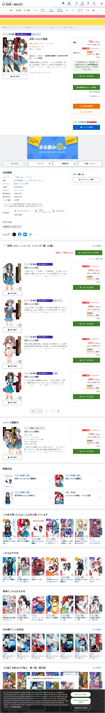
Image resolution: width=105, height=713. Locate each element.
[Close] (102, 701)
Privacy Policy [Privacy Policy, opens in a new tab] (16, 707)
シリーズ (43, 167)
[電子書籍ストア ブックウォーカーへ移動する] (10, 30)
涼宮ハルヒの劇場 (31, 435)
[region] (52, 701)
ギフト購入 (78, 177)
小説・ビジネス (43, 10)
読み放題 (18, 10)
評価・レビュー (90, 167)
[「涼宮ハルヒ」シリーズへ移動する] (55, 30)
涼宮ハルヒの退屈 (31, 307)
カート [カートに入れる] (86, 291)
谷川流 (35, 46)
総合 (11, 10)
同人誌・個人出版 (60, 10)
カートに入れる (86, 79)
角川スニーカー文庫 (21, 187)
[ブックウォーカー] (12, 3)
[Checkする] (26, 74)
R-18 (87, 10)
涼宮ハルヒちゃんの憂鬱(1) (38, 545)
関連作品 (69, 167)
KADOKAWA (18, 190)
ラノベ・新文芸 (51, 10)
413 (16, 203)
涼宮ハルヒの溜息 (31, 344)
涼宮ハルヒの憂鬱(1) (23, 544)
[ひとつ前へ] (40, 414)
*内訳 (98, 60)
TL (73, 10)
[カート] (88, 3)
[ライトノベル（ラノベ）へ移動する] (40, 30)
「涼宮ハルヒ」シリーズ (22, 180)
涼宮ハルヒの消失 (31, 271)
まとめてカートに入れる (89, 256)
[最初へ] (33, 414)
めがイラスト (16, 230)
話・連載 (27, 10)
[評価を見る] (36, 50)
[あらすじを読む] (49, 67)
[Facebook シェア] (19, 237)
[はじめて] (76, 3)
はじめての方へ (86, 115)
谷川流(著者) (18, 183)
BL (67, 10)
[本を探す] (94, 3)
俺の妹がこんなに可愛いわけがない (81, 545)
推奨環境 (17, 218)
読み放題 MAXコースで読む (86, 90)
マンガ (35, 10)
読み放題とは (95, 99)
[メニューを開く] (101, 3)
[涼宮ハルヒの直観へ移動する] (68, 30)
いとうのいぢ (49, 46)
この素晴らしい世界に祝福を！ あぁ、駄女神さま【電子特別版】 (66, 545)
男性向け (6, 230)
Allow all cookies (81, 694)
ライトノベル (18, 193)
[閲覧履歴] (82, 3)
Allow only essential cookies (81, 701)
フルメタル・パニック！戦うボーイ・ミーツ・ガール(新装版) (52, 545)
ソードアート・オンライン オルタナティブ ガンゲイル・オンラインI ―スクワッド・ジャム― (95, 545)
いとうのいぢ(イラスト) (34, 183)
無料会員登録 (86, 109)
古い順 (90, 262)
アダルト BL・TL (80, 10)
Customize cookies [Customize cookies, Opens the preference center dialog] (80, 708)
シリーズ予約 (79, 125)
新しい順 (98, 262)
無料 (93, 10)
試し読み (15, 80)
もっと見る (97, 249)
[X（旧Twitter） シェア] (14, 237)
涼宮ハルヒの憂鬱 (31, 380)
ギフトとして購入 (86, 183)
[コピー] (30, 237)
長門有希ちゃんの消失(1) (9, 545)
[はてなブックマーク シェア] (25, 237)
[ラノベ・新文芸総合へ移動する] (26, 30)
